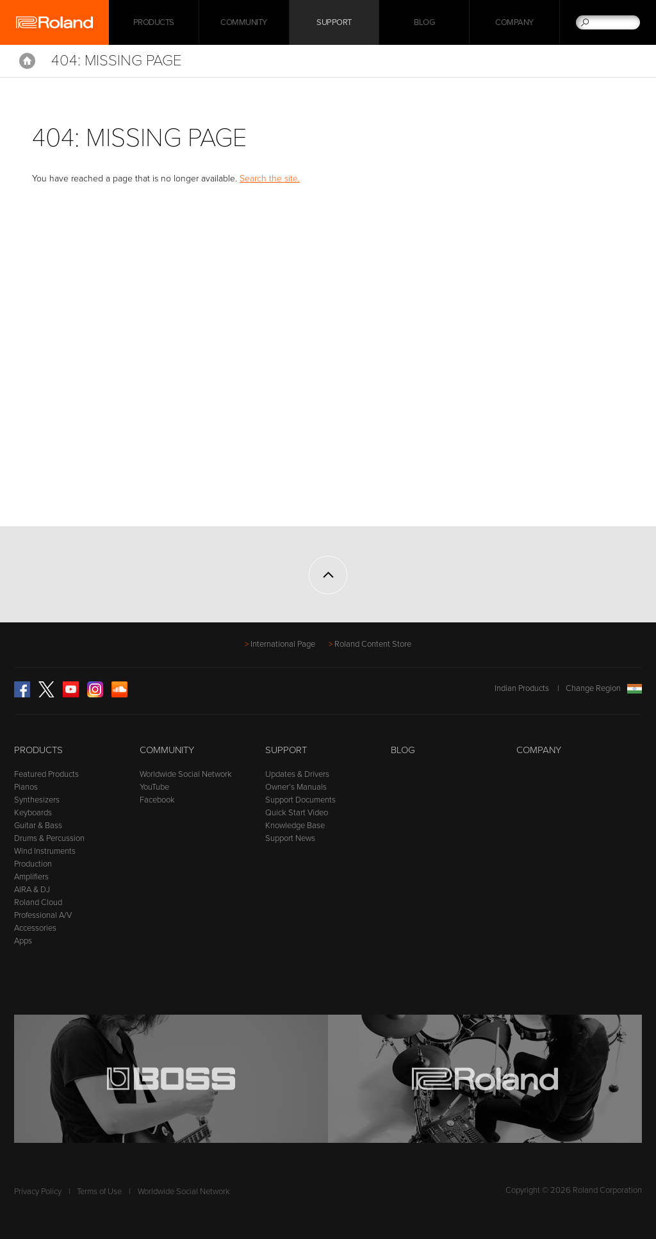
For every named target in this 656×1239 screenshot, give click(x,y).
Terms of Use (99, 1191)
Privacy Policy (38, 1191)
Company (514, 22)
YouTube (154, 787)
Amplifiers (31, 877)
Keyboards (33, 813)
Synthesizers (37, 800)
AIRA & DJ (32, 890)
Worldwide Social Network (186, 774)
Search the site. (270, 178)
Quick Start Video (296, 813)
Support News (290, 838)
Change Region (604, 688)
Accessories (35, 928)
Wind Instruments (45, 851)
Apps (23, 941)
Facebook (157, 800)
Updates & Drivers (297, 774)
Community (243, 22)
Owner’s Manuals (296, 787)
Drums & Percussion (49, 838)
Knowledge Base (295, 825)
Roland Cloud (38, 902)
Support (334, 22)
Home (27, 61)
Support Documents (300, 800)
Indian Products (522, 688)
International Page (282, 644)
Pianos (26, 787)
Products (38, 750)
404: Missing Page (116, 60)
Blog (424, 22)
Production (33, 864)
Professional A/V (43, 915)
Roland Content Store (372, 644)
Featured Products (46, 774)
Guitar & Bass (38, 825)
